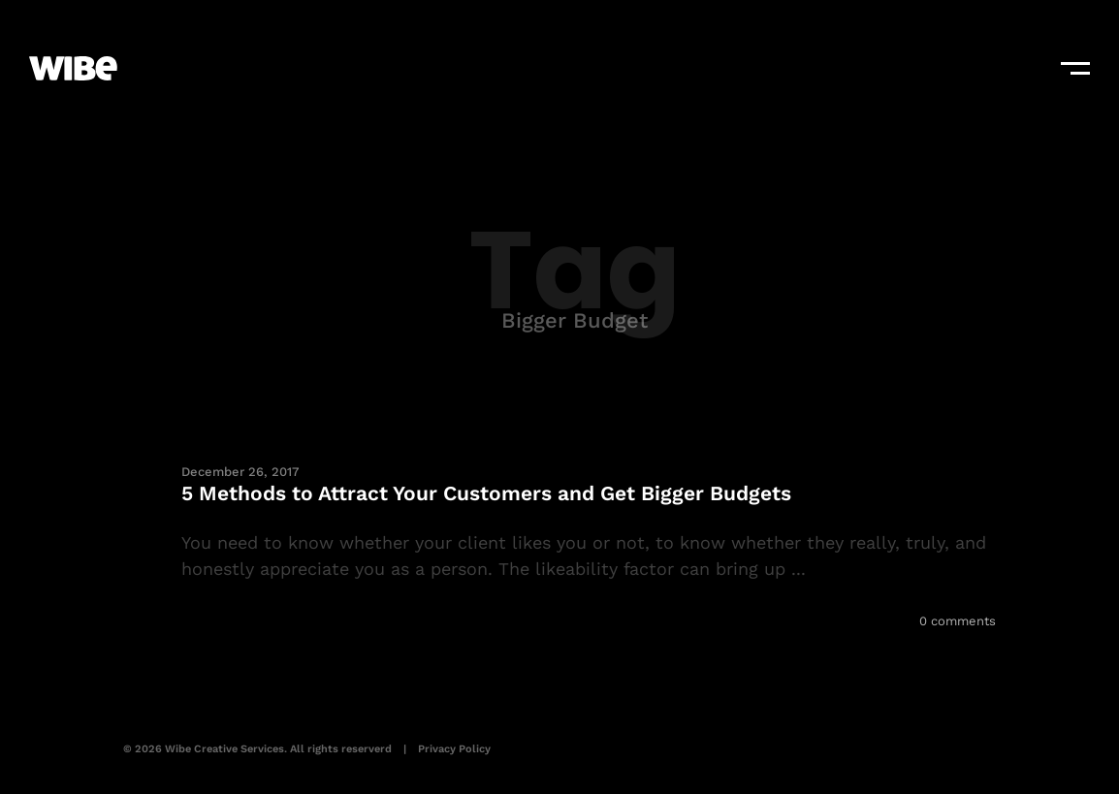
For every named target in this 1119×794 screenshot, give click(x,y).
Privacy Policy (454, 749)
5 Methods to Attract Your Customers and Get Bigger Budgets (486, 493)
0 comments (957, 621)
